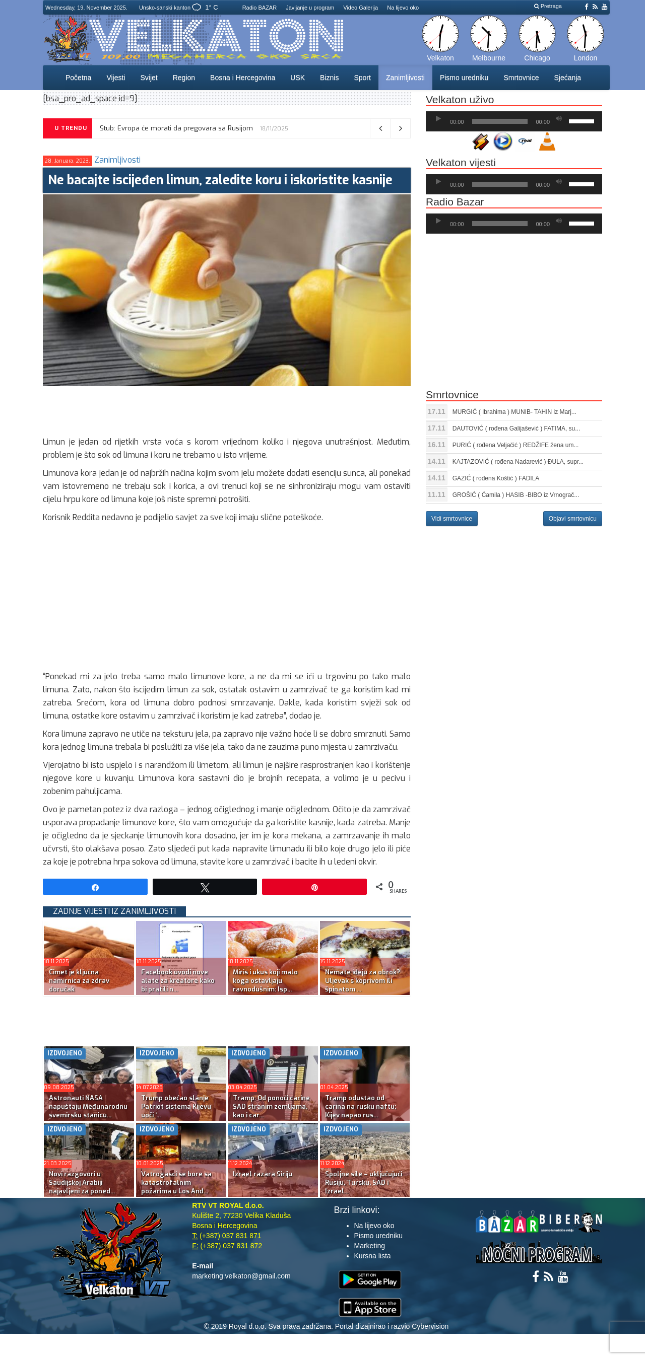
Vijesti (115, 78)
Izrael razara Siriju (262, 1174)
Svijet (148, 78)
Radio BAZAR (259, 8)
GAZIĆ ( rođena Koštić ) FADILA (496, 478)
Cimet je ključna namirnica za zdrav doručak (79, 980)
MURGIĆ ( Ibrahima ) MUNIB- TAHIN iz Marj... (514, 411)
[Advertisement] (226, 409)
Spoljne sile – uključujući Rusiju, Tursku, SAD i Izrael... (363, 1182)
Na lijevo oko (403, 8)
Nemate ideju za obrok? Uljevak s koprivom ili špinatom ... (362, 980)
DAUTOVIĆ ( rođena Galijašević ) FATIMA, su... (516, 428)
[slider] (500, 121)
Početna (78, 78)
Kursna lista (372, 1256)
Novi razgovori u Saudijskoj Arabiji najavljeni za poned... (82, 1182)
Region (184, 78)
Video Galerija (360, 8)
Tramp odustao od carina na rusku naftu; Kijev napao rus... (360, 1106)
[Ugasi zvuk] (558, 118)
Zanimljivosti (405, 78)
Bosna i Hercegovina (242, 78)
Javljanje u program (310, 8)
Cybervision (430, 1326)
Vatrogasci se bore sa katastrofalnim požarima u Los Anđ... (176, 1182)
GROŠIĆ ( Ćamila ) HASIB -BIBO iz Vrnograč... (516, 494)
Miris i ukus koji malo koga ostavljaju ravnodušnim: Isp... (265, 980)
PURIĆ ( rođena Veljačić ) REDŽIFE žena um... (516, 445)
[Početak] (438, 118)
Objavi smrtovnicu (573, 518)
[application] (514, 121)
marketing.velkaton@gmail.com (241, 1276)
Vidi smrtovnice (451, 518)
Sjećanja (567, 78)
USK (297, 78)
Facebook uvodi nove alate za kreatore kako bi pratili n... (178, 980)
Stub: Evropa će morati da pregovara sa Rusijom (176, 128)
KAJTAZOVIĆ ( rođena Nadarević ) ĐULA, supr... (518, 461)
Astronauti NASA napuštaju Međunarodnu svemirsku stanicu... (88, 1106)
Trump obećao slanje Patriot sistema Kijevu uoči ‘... (176, 1106)
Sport (362, 78)
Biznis (329, 78)
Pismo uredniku (464, 78)
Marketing (369, 1246)
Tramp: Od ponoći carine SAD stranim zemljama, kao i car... (271, 1106)
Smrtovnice (521, 78)
